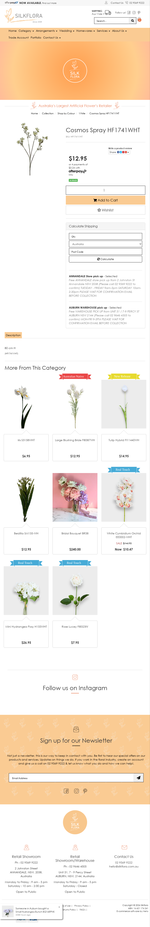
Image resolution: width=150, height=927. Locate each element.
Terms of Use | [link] (65, 905)
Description (13, 335)
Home (13, 30)
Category (26, 30)
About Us (119, 30)
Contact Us (117, 2)
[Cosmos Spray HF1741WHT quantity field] (106, 190)
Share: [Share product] (119, 152)
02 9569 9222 (134, 2)
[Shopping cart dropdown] (139, 19)
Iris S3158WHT (26, 440)
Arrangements (46, 30)
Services (103, 30)
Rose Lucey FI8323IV (75, 626)
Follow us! (120, 12)
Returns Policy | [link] (70, 909)
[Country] (105, 244)
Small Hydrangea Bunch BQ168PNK (35, 911)
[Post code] (105, 251)
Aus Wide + (101, 11)
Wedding (66, 30)
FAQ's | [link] (83, 909)
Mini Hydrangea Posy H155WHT (26, 626)
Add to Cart (105, 200)
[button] (106, 209)
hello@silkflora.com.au (124, 866)
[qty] (105, 236)
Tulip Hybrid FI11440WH (124, 440)
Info (71, 174)
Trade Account (19, 37)
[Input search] (111, 20)
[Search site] (132, 20)
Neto (145, 911)
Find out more (49, 3)
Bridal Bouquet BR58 (75, 533)
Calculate (105, 259)
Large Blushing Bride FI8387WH (75, 440)
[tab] (13, 335)
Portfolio (36, 37)
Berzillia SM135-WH (26, 533)
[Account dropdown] (107, 2)
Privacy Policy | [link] (82, 905)
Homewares (85, 30)
